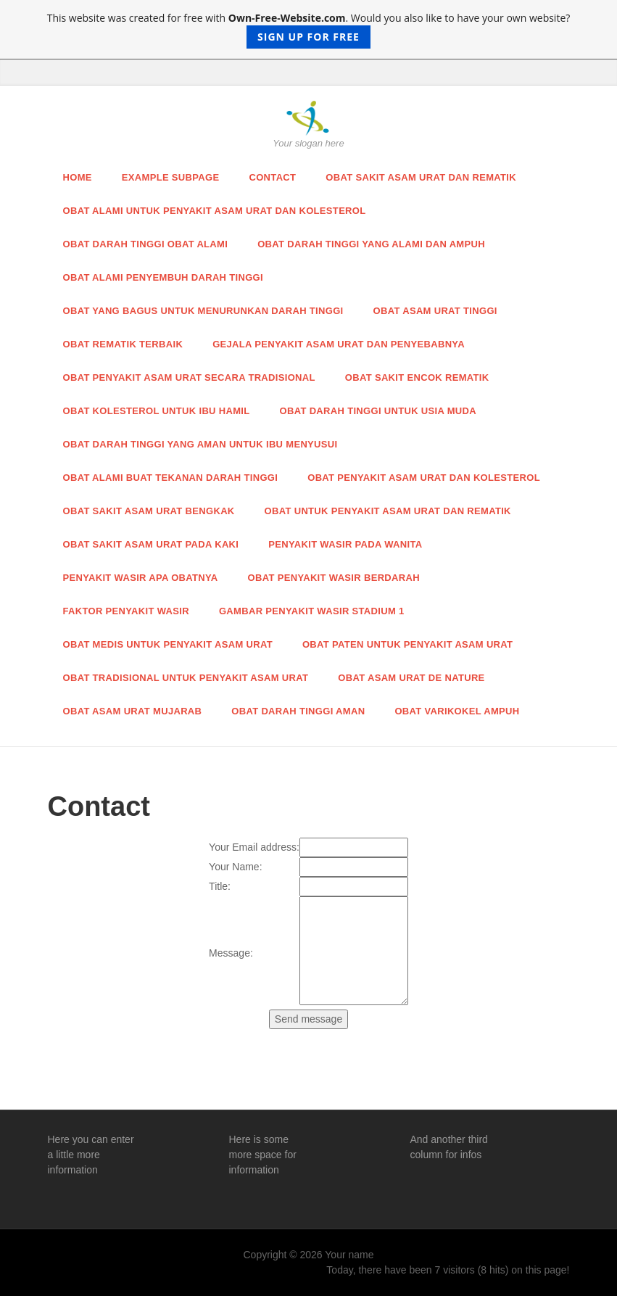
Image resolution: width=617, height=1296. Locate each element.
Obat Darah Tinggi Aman (298, 711)
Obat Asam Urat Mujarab (132, 711)
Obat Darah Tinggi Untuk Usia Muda (378, 410)
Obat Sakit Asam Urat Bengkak (149, 510)
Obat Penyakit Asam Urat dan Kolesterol (423, 477)
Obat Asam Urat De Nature (411, 677)
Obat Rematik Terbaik (123, 344)
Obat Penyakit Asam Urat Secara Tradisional (189, 377)
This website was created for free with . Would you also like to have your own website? (309, 30)
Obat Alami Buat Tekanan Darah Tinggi (170, 477)
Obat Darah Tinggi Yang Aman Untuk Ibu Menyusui (200, 444)
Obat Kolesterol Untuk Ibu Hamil (156, 410)
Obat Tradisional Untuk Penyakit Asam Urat (186, 677)
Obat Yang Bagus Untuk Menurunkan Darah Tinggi (203, 310)
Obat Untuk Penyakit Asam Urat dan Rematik (388, 510)
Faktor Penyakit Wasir (126, 611)
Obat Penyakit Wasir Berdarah (334, 577)
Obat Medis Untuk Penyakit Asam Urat (168, 644)
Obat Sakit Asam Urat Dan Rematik (421, 177)
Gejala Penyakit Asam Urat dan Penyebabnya (338, 344)
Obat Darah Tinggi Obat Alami (145, 244)
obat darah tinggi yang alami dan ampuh (371, 244)
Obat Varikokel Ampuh (456, 711)
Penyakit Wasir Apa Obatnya (140, 577)
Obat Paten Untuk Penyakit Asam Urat (407, 644)
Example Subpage (171, 177)
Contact (272, 177)
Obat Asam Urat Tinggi (435, 310)
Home (77, 177)
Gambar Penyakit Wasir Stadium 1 (312, 611)
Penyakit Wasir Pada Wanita (345, 544)
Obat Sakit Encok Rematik (417, 377)
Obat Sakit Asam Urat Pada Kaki (151, 544)
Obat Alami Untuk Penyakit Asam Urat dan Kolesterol (214, 210)
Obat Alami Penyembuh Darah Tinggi (163, 277)
